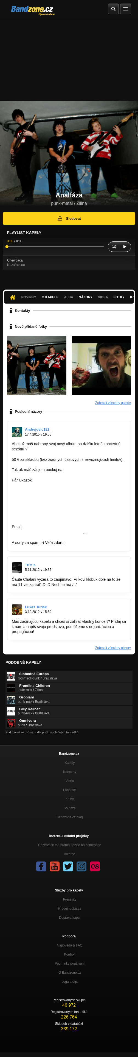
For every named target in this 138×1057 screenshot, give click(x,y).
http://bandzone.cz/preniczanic (38, 506)
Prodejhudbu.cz (69, 908)
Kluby (70, 799)
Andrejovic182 (37, 429)
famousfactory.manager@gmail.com (94, 469)
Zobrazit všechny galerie (113, 403)
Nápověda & (69, 945)
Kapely (70, 763)
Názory (85, 297)
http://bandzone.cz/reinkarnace (38, 490)
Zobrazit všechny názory (113, 648)
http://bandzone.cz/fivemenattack (40, 501)
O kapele (50, 297)
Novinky (28, 297)
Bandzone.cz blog (70, 817)
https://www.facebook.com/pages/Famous (47, 532)
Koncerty (69, 772)
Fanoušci (70, 790)
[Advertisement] (69, 59)
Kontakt (69, 954)
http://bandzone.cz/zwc (31, 485)
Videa (103, 297)
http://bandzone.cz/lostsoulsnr (37, 496)
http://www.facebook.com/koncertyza (66, 631)
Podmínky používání (70, 963)
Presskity (70, 899)
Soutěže (70, 808)
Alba (68, 297)
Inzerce (69, 854)
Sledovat (69, 218)
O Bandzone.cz (69, 973)
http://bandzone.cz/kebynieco (36, 511)
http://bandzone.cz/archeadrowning (42, 516)
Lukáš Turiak (36, 607)
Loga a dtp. (69, 982)
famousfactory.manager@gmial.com (54, 527)
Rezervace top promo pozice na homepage (69, 845)
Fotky (119, 297)
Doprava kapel (69, 918)
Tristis (30, 565)
